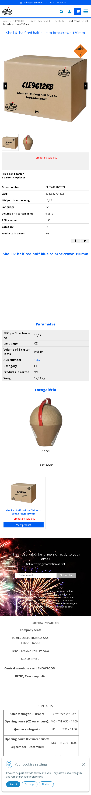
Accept (13, 784)
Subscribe (66, 575)
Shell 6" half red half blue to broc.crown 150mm (23, 512)
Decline (46, 784)
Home (5, 21)
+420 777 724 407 (59, 2)
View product (23, 525)
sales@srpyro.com (33, 2)
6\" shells (59, 21)
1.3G (37, 360)
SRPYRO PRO (19, 21)
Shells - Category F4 (40, 21)
